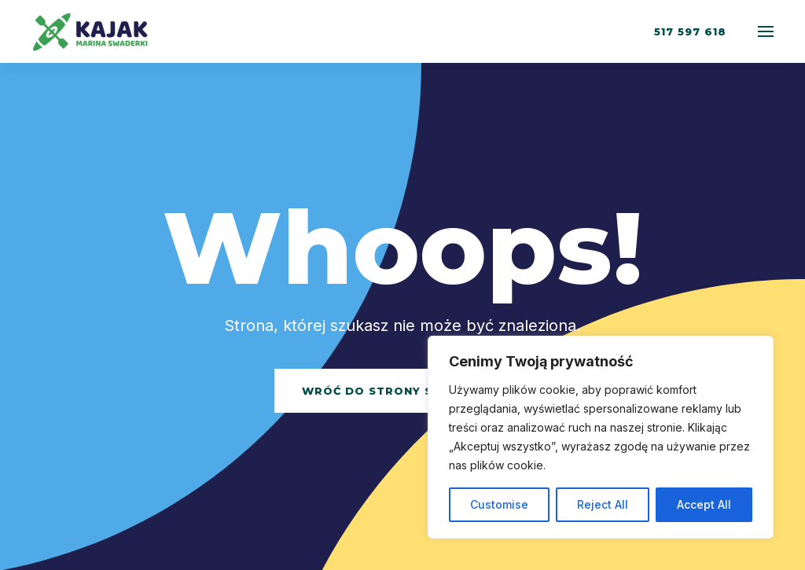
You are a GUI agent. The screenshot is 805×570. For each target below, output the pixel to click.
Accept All (704, 504)
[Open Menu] (766, 31)
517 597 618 (690, 31)
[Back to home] (92, 31)
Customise (499, 504)
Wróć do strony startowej (403, 390)
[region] (601, 437)
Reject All (602, 504)
